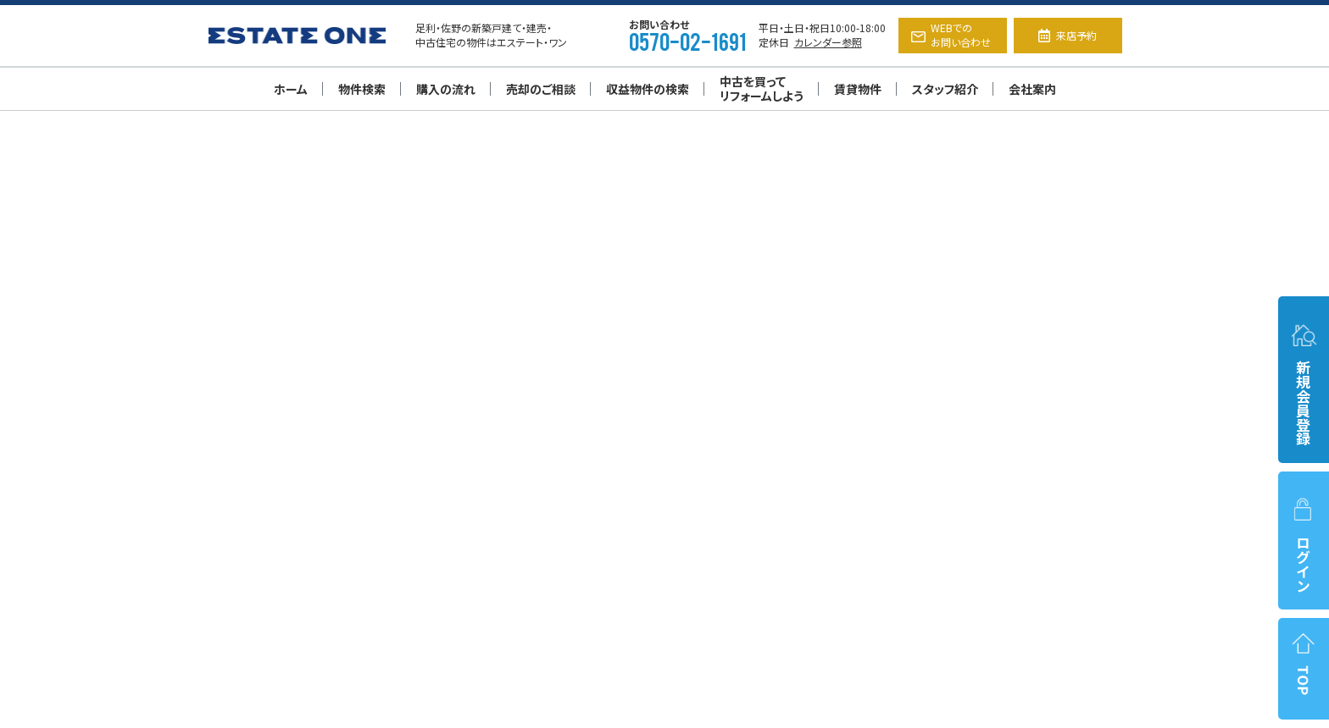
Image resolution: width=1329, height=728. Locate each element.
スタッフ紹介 (945, 88)
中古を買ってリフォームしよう (762, 88)
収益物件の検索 (647, 88)
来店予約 (1067, 35)
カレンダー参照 (828, 42)
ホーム (291, 88)
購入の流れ (445, 88)
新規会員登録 (1303, 384)
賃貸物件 (857, 88)
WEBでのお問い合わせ (951, 34)
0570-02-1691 (687, 41)
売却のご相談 (541, 88)
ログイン (1303, 545)
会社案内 (1032, 88)
